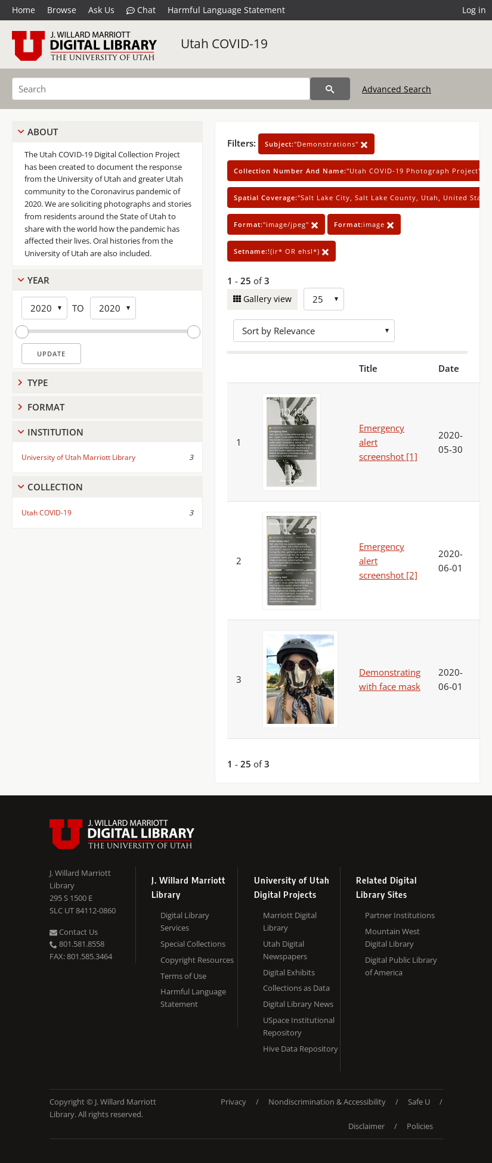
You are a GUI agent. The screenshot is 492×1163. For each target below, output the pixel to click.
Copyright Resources (197, 959)
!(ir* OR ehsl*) (281, 251)
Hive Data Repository (300, 1048)
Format (45, 407)
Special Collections (192, 943)
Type (37, 382)
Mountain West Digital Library (392, 937)
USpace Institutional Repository (299, 1026)
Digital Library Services (184, 921)
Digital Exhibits (289, 972)
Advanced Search (396, 89)
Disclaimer (366, 1126)
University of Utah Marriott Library (78, 457)
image (364, 224)
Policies (420, 1126)
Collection (55, 487)
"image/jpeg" (276, 224)
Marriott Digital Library (290, 921)
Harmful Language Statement (226, 9)
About (42, 132)
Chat (141, 10)
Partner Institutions (400, 915)
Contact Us (73, 931)
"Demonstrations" (316, 143)
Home (23, 9)
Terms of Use (183, 976)
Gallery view (266, 298)
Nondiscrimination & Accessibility (327, 1101)
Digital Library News (298, 1004)
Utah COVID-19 (224, 43)
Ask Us (101, 9)
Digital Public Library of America (401, 966)
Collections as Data (296, 987)
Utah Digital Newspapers (285, 950)
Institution (55, 432)
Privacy (233, 1101)
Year (38, 280)
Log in (474, 9)
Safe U (419, 1101)
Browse (61, 9)
